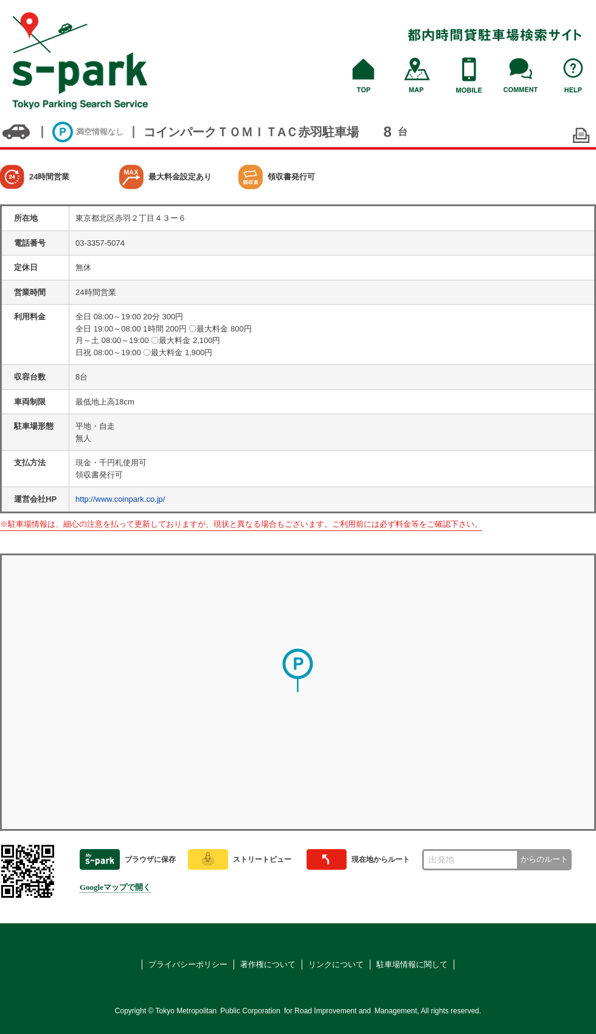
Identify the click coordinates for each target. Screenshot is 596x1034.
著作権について (268, 964)
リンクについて (336, 964)
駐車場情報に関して (412, 964)
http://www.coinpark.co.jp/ (120, 499)
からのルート (544, 859)
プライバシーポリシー (187, 964)
